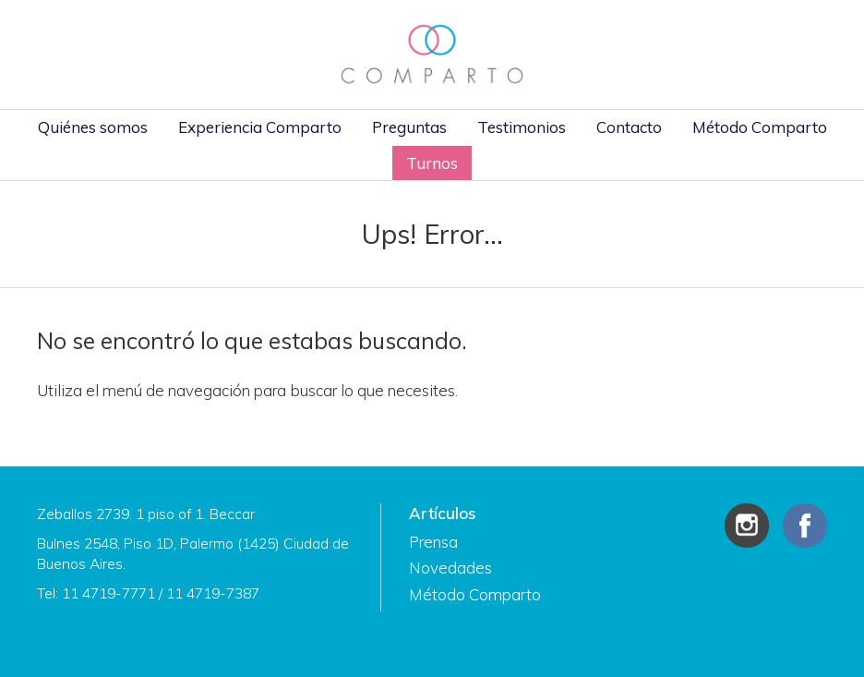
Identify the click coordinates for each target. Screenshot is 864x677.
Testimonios (521, 127)
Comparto (432, 54)
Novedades (450, 567)
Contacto (629, 127)
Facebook (805, 525)
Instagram (747, 525)
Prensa (433, 541)
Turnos (432, 163)
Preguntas (409, 127)
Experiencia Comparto (260, 127)
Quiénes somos (93, 127)
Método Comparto (759, 127)
